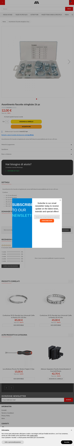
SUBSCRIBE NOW (47, 220)
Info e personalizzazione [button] (13, 442)
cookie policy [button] (34, 435)
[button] (71, 430)
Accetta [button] (66, 442)
